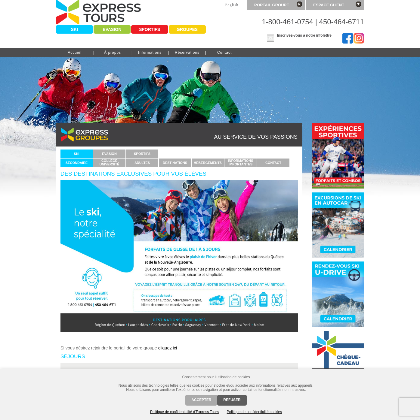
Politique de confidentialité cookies (254, 412)
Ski (74, 29)
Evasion (112, 29)
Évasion (109, 154)
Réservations (187, 52)
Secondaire (77, 163)
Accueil (75, 52)
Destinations (175, 163)
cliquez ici (167, 348)
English (231, 5)
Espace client (337, 4)
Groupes (187, 29)
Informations (150, 52)
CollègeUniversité (109, 162)
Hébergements (208, 163)
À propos (112, 52)
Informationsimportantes (240, 162)
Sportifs (149, 29)
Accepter (201, 400)
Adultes (142, 163)
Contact (224, 52)
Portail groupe (278, 4)
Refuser (231, 400)
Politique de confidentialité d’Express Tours (184, 412)
